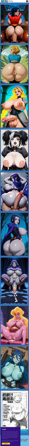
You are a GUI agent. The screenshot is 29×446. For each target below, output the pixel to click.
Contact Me (20, 443)
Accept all (6, 443)
